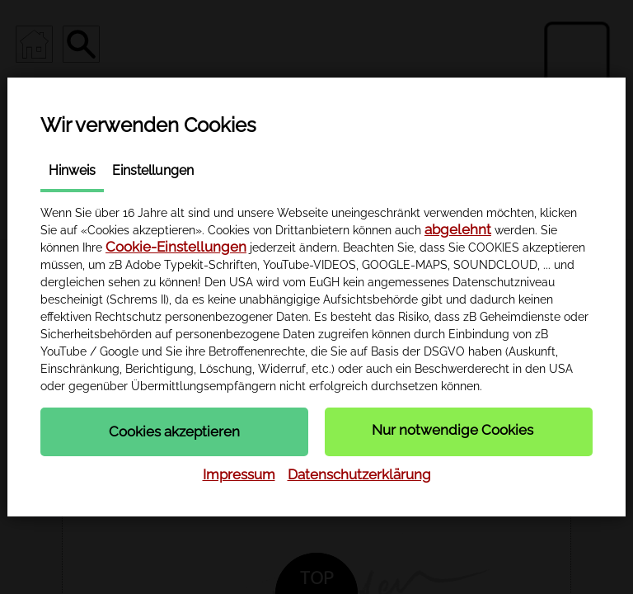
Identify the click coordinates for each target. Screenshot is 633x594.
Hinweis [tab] (72, 170)
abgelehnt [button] (457, 229)
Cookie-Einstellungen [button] (176, 246)
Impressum (239, 474)
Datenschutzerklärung (359, 474)
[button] (174, 431)
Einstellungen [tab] (153, 170)
